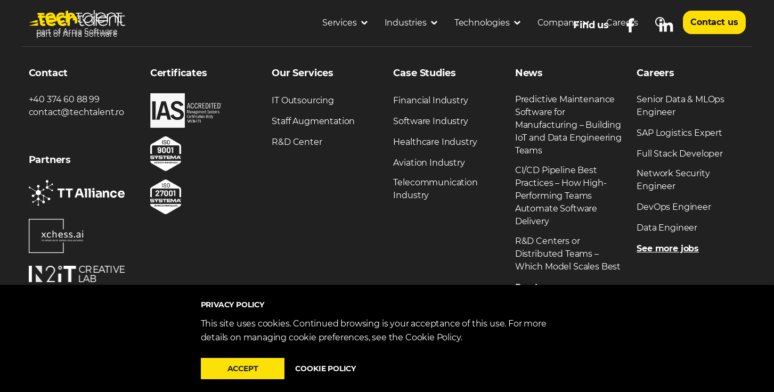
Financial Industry (430, 100)
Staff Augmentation (313, 121)
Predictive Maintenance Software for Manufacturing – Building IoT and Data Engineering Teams (568, 125)
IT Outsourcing (303, 100)
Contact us (714, 22)
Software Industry (430, 121)
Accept (242, 368)
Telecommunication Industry (435, 188)
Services (345, 23)
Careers (622, 23)
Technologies (487, 23)
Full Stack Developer (680, 154)
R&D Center (297, 142)
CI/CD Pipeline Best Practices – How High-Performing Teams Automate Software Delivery (561, 195)
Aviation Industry (429, 163)
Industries (411, 23)
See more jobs (668, 248)
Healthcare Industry (435, 142)
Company (563, 23)
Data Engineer (667, 228)
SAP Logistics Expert (679, 133)
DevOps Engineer (674, 207)
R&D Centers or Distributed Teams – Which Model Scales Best (568, 254)
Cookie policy (325, 368)
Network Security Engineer (673, 179)
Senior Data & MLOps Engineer (680, 105)
